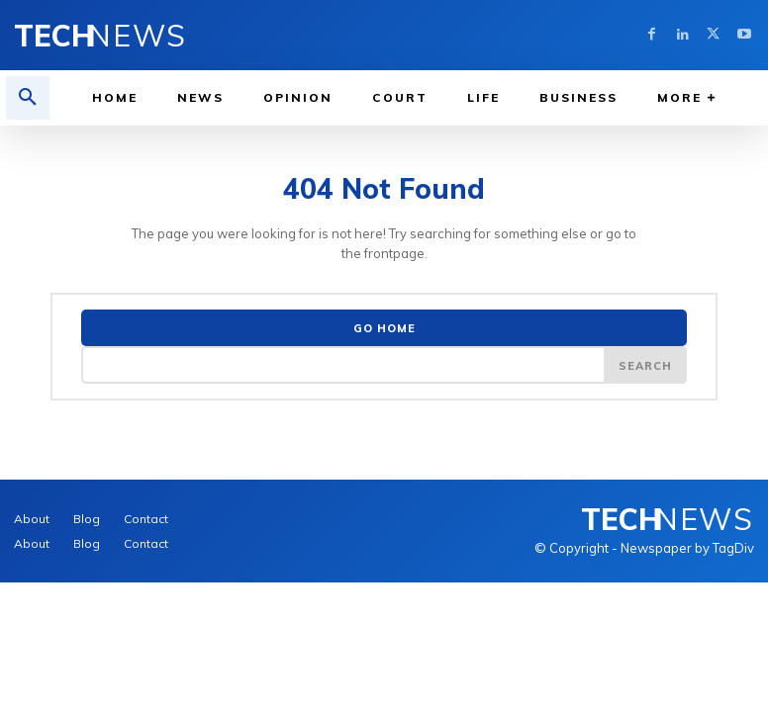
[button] (27, 98)
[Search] (645, 364)
